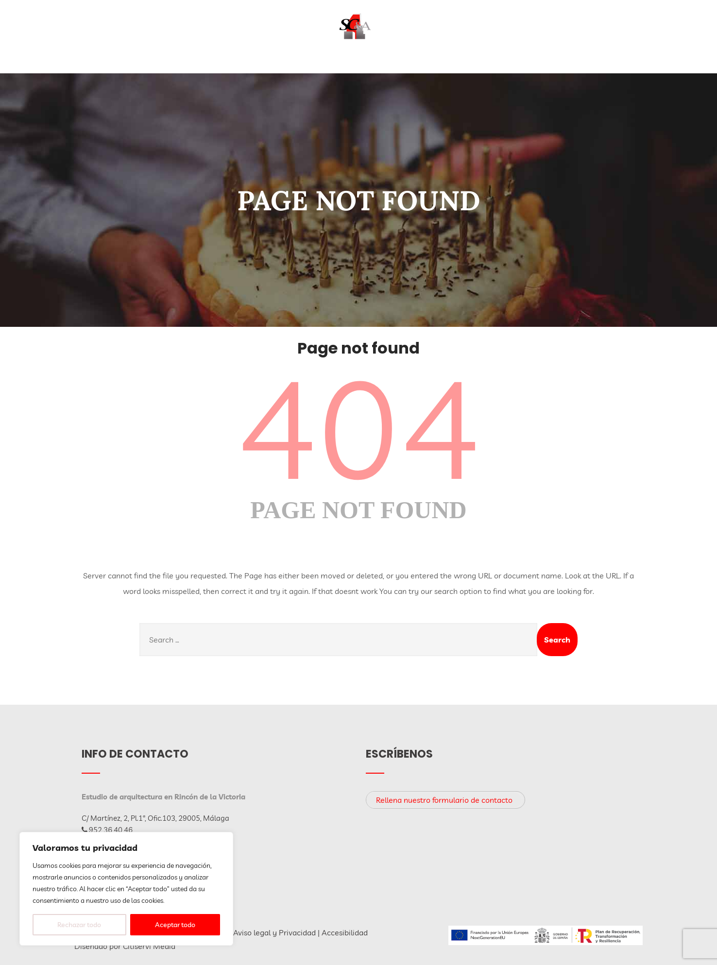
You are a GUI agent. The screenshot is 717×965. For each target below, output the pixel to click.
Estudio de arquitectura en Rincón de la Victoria (163, 796)
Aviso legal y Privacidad (274, 932)
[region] (126, 889)
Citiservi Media (149, 946)
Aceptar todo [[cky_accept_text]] (175, 924)
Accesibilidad (345, 932)
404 (358, 427)
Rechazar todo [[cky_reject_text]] (79, 924)
